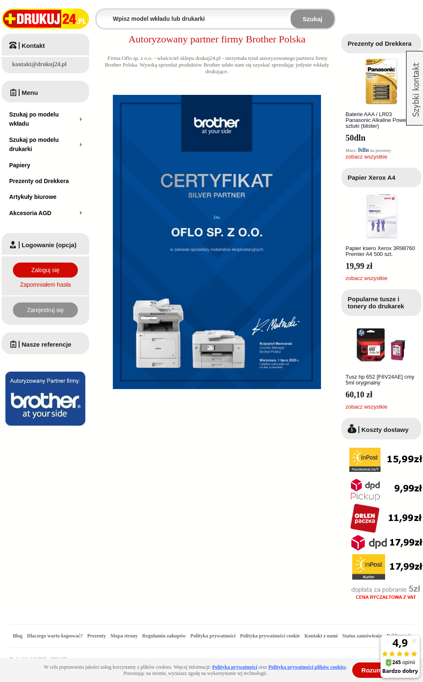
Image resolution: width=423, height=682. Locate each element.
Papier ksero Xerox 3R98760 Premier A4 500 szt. (380, 251)
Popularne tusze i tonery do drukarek (376, 302)
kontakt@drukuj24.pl (39, 64)
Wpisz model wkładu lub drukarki (102, 14)
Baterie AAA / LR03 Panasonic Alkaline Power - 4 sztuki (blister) (381, 120)
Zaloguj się (45, 270)
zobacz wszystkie (366, 157)
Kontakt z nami (321, 636)
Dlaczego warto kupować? (55, 636)
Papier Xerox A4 (372, 177)
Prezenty (96, 636)
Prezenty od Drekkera (379, 43)
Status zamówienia (362, 636)
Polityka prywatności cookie (270, 636)
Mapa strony (123, 636)
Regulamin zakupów (164, 636)
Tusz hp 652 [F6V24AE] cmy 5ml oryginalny (380, 380)
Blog (17, 636)
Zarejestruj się (45, 310)
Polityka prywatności (212, 636)
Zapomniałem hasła (45, 284)
